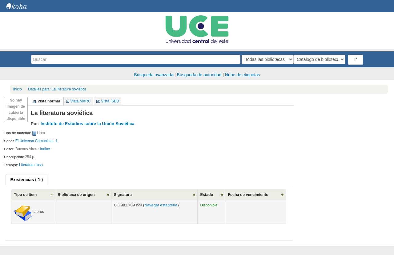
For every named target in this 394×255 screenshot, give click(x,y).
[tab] (26, 179)
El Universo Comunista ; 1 (36, 141)
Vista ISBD (110, 101)
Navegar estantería (160, 205)
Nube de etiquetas (242, 74)
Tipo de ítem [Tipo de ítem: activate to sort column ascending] (25, 195)
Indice (45, 149)
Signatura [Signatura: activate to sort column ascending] (123, 195)
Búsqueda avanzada (154, 74)
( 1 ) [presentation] (26, 179)
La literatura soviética (57, 89)
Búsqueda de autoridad (199, 74)
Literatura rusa (31, 165)
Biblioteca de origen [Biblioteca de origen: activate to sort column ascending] (76, 195)
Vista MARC (80, 101)
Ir (356, 59)
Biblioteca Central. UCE (21, 6)
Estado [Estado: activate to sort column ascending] (206, 195)
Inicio (17, 89)
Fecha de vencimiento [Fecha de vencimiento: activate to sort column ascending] (248, 195)
